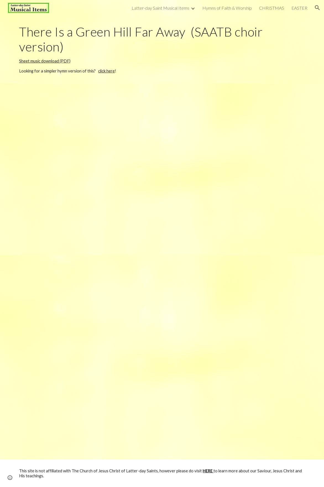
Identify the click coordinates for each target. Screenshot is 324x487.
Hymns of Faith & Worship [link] (227, 8)
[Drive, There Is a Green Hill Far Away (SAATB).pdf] (162, 357)
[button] (317, 7)
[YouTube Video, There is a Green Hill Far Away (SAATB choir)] (162, 169)
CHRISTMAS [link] (271, 8)
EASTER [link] (299, 8)
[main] (162, 49)
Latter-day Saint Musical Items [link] (160, 8)
